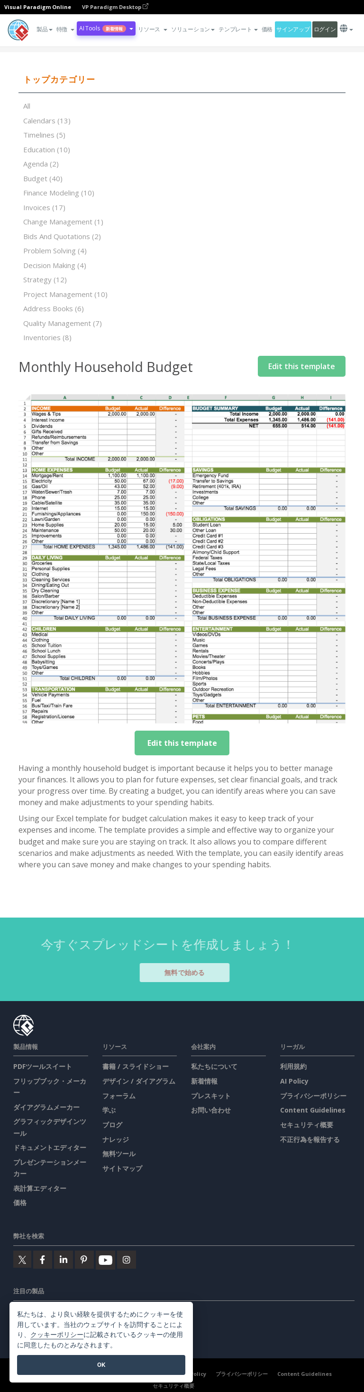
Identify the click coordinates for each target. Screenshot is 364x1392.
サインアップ (292, 29)
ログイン (325, 29)
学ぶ (109, 1109)
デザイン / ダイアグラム (138, 1081)
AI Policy (294, 1081)
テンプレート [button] (237, 29)
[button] (65, 29)
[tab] (182, 79)
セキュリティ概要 (306, 1124)
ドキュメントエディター (49, 1147)
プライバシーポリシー (313, 1095)
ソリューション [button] (193, 29)
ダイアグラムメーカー (46, 1107)
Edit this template (301, 366)
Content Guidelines (313, 1109)
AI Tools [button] (106, 28)
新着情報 (204, 1081)
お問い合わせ (211, 1109)
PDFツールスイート (42, 1066)
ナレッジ (115, 1139)
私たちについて (214, 1066)
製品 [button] (44, 29)
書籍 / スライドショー (135, 1066)
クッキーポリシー (56, 1335)
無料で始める (189, 972)
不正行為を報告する (310, 1139)
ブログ (112, 1124)
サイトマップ (122, 1168)
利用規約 (293, 1066)
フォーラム (119, 1095)
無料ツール (119, 1153)
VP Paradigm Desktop (115, 6)
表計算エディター (39, 1188)
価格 (267, 29)
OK (101, 1364)
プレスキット (211, 1095)
